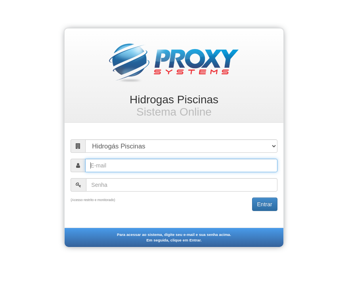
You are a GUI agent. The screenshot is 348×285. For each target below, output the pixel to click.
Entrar (264, 204)
